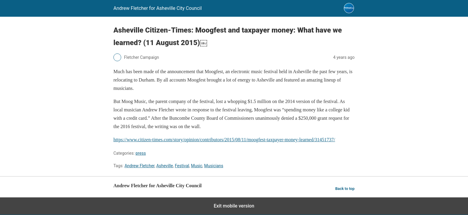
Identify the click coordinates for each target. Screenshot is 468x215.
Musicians (213, 165)
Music (196, 165)
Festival (182, 165)
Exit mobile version (234, 206)
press (141, 153)
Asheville (164, 165)
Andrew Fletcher (139, 165)
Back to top (345, 188)
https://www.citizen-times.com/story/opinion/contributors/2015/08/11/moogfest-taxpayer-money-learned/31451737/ (224, 139)
